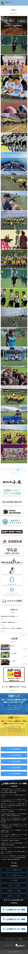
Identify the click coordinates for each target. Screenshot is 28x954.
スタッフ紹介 (13, 653)
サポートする (14, 707)
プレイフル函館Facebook (14, 870)
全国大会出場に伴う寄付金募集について (9, 616)
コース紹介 (12, 661)
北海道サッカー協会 (14, 891)
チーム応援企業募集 (14, 749)
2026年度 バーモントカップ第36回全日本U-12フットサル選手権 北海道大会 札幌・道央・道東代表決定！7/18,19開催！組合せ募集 (14, 820)
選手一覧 (12, 646)
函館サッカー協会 (14, 896)
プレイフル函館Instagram (14, 875)
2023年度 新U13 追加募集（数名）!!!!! (9, 622)
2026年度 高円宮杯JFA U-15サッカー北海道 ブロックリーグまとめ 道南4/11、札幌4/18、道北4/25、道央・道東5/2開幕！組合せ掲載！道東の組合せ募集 (14, 790)
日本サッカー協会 (14, 885)
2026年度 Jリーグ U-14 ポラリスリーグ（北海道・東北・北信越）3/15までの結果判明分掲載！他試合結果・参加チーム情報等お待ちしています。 (14, 805)
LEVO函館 (14, 880)
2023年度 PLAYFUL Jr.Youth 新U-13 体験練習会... (11, 628)
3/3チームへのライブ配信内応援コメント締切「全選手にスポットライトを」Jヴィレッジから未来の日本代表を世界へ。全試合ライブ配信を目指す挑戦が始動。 (14, 857)
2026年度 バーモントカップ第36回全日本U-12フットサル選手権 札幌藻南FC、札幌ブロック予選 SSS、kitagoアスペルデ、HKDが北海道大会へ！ (14, 826)
